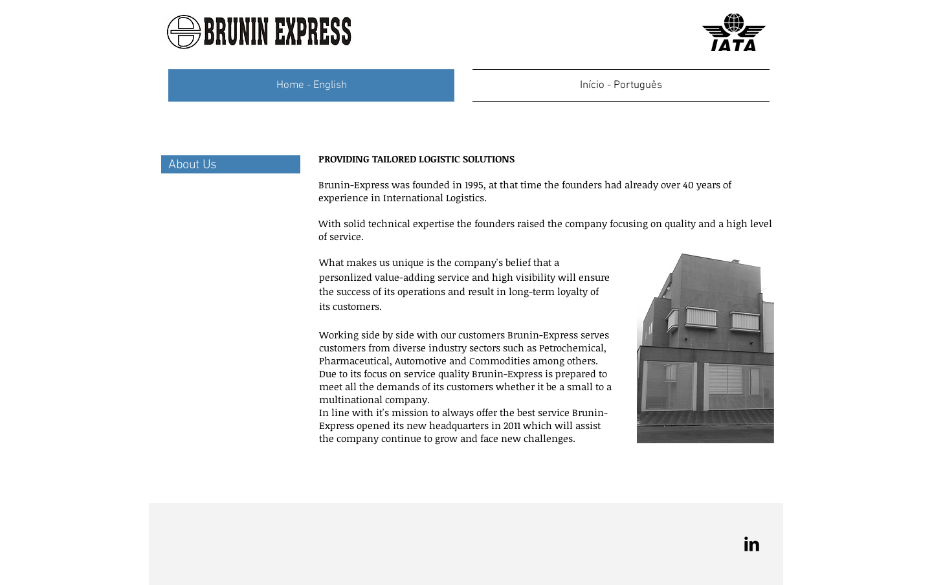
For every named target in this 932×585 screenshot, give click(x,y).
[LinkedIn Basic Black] (751, 543)
